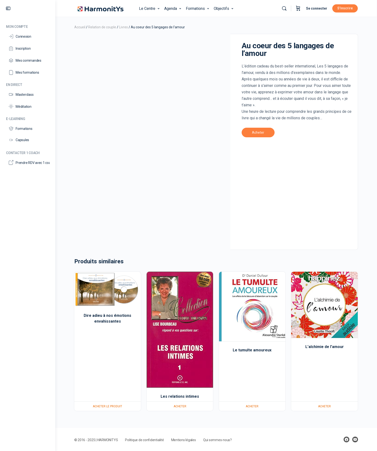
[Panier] (298, 8)
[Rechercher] (284, 8)
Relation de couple (102, 27)
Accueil (79, 27)
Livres (123, 27)
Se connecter (316, 8)
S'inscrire (345, 8)
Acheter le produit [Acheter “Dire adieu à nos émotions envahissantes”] (107, 406)
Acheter (258, 132)
